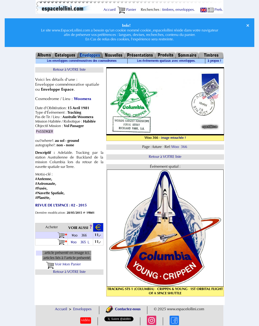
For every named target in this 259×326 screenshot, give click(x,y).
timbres (168, 10)
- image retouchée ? (172, 138)
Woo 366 (179, 147)
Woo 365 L (80, 242)
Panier (127, 10)
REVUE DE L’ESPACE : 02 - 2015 (61, 205)
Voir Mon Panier (63, 264)
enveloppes (184, 10)
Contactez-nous (123, 309)
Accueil (110, 10)
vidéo (85, 320)
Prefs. (215, 10)
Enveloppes (82, 309)
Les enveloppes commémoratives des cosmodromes (81, 61)
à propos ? (214, 61)
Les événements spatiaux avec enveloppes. (166, 61)
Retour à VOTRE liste (69, 70)
